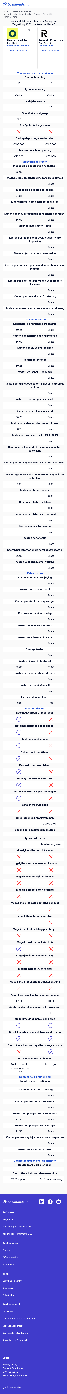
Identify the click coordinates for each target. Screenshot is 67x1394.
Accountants (9, 1264)
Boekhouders (10, 1242)
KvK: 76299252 (10, 1372)
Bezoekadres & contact (14, 1340)
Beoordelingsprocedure (14, 1375)
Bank (5, 1273)
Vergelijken (8, 1219)
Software (8, 1212)
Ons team (7, 1311)
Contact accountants (13, 1325)
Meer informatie (18, 50)
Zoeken (6, 1250)
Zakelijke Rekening (12, 1280)
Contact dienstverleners (15, 1333)
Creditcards (8, 1288)
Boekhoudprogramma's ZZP (17, 1226)
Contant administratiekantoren (18, 1318)
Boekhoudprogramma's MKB (17, 1233)
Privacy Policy (9, 1364)
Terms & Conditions (12, 1368)
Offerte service (10, 1257)
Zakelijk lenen (9, 1295)
